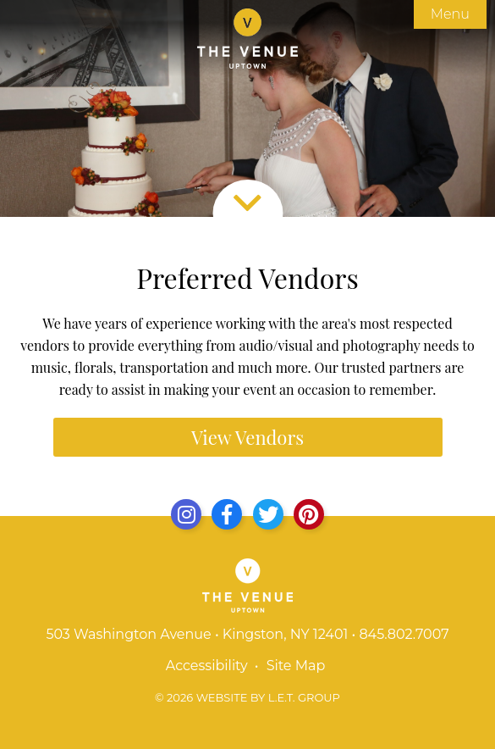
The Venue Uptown (247, 38)
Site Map (296, 665)
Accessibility (207, 665)
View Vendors (247, 437)
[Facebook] (227, 514)
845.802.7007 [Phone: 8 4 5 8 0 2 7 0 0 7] (403, 634)
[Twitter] (268, 514)
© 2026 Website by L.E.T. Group (247, 697)
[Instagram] (186, 514)
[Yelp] (309, 514)
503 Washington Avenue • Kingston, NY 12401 (197, 634)
